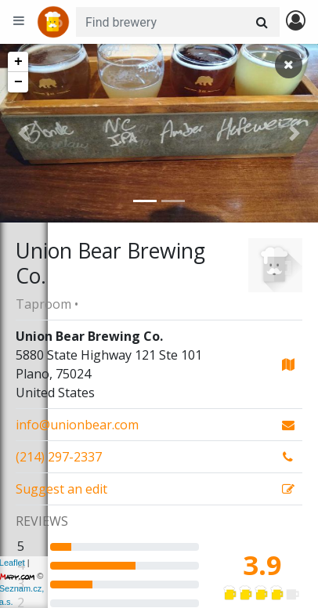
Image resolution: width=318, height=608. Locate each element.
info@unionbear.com (77, 424)
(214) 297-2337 (59, 456)
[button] (24, 133)
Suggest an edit (61, 489)
